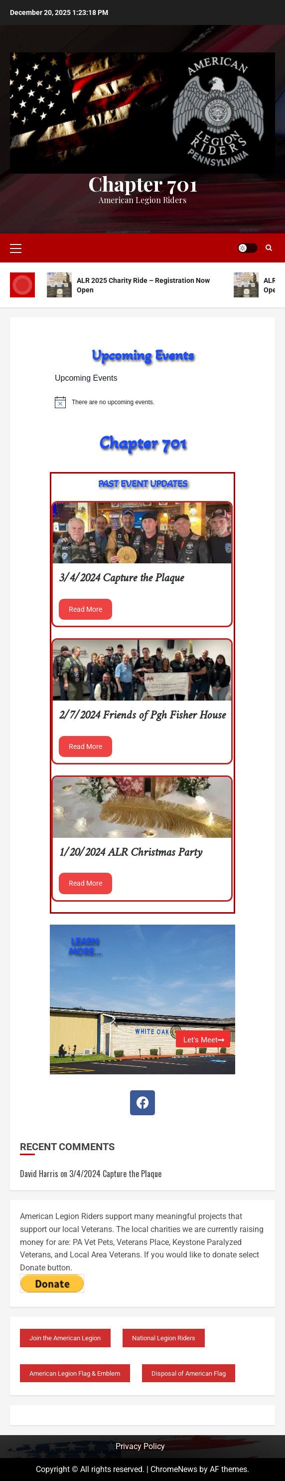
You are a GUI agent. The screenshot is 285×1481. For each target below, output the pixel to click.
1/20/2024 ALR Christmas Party (130, 853)
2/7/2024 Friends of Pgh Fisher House (142, 716)
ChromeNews (173, 1469)
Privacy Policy (140, 1446)
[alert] (142, 402)
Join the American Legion (65, 1338)
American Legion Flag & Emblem (74, 1373)
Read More (85, 609)
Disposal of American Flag (188, 1373)
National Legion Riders (163, 1338)
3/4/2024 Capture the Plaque (121, 578)
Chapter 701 (142, 183)
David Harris (39, 1174)
